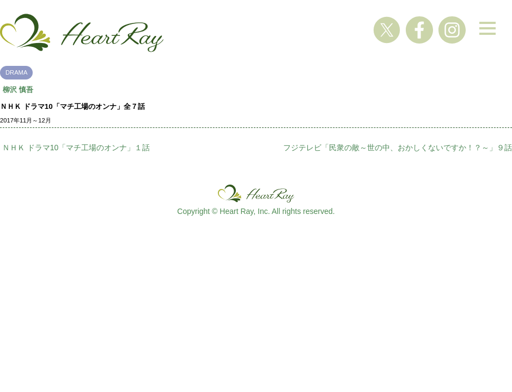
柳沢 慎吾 (18, 89)
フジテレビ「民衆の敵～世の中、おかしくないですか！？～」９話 (397, 147)
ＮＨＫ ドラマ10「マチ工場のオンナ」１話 (76, 147)
